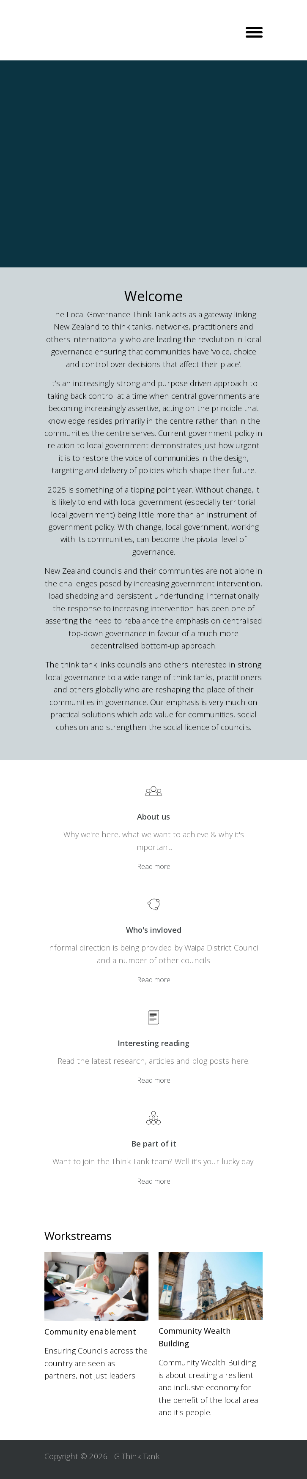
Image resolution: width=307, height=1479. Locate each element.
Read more (153, 866)
